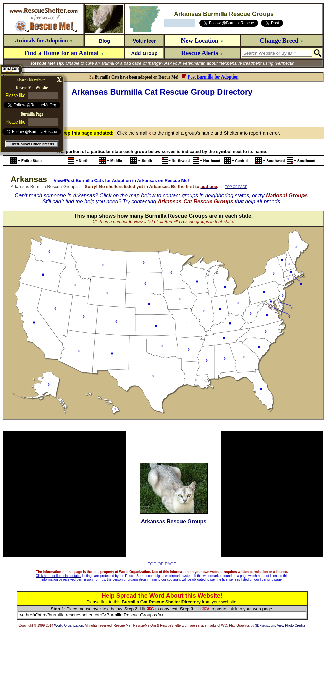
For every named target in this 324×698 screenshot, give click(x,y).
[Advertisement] (163, 110)
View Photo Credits (291, 625)
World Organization (68, 625)
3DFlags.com (265, 625)
